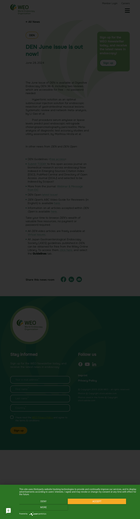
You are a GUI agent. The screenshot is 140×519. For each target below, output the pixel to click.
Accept (78, 508)
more (119, 508)
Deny (37, 508)
